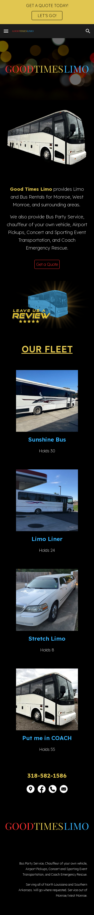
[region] (47, 12)
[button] (6, 31)
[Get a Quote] (47, 264)
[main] (47, 221)
